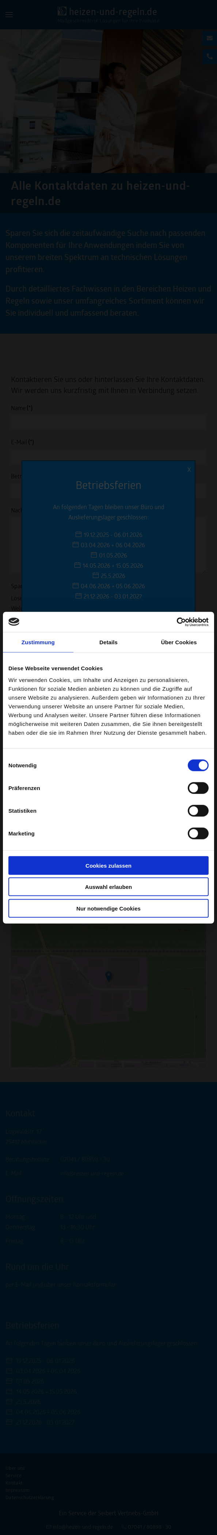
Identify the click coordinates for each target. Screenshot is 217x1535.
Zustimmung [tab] (38, 642)
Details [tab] (108, 642)
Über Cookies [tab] (179, 642)
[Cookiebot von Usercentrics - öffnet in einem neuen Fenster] (177, 622)
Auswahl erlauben (108, 887)
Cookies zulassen (108, 865)
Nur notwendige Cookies (108, 908)
